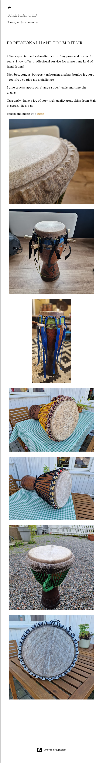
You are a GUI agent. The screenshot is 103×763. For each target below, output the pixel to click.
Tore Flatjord (22, 15)
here (40, 114)
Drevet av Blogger (51, 749)
